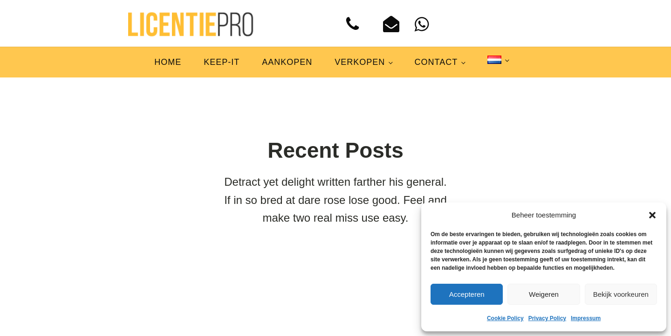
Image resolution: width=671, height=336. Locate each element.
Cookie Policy (505, 318)
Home (167, 62)
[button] (652, 215)
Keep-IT (222, 62)
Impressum (586, 318)
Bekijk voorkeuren (621, 294)
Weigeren (544, 294)
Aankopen (287, 62)
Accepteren (467, 294)
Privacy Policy (547, 318)
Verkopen (360, 62)
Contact (436, 62)
